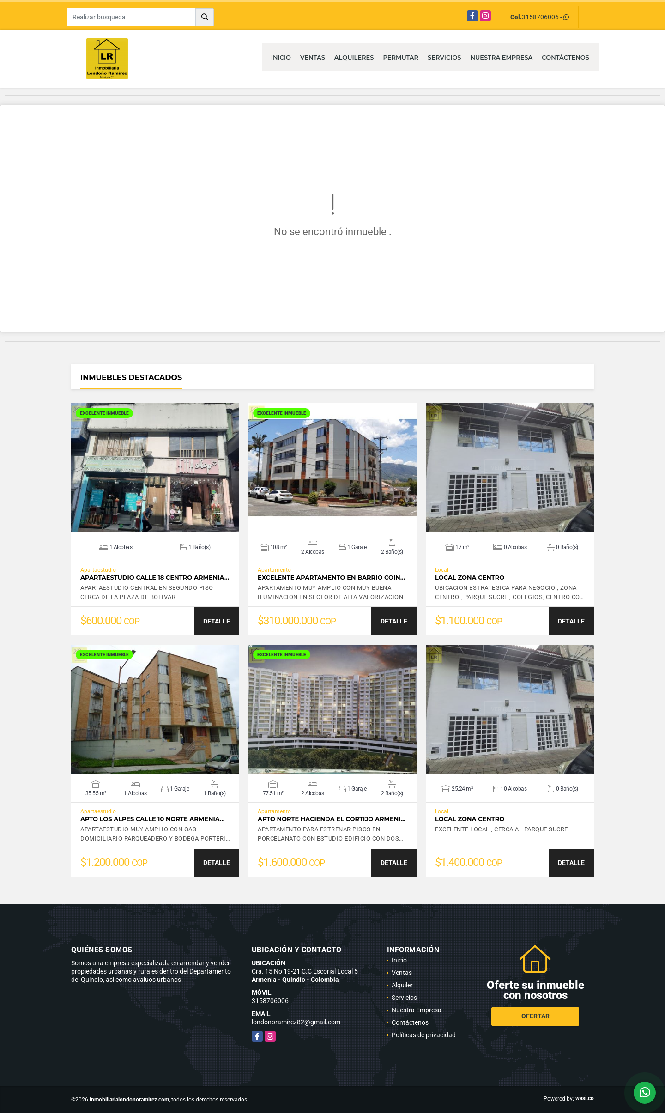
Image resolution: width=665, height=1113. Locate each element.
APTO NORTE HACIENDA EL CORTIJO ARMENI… (331, 819)
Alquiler (402, 985)
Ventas (312, 57)
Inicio (281, 57)
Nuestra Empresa (502, 57)
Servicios (444, 57)
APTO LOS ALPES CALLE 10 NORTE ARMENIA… (152, 819)
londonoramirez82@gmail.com (296, 1022)
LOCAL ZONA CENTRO (469, 577)
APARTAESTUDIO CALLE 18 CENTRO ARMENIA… (154, 577)
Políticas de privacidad (424, 1035)
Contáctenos (565, 57)
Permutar (400, 57)
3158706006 (540, 17)
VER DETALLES (155, 468)
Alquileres (354, 57)
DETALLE (216, 621)
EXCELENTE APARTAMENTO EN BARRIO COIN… (331, 577)
